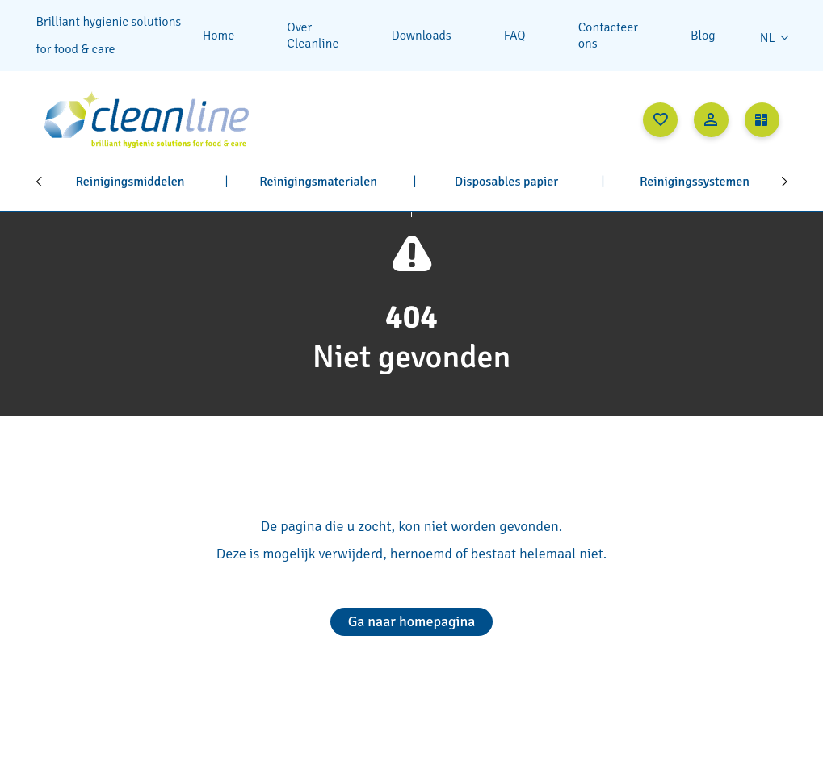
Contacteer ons (608, 35)
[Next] (784, 181)
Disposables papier (506, 182)
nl (767, 38)
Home (219, 35)
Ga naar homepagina (412, 621)
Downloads (421, 35)
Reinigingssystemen (695, 182)
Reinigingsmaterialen (318, 182)
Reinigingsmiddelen (129, 182)
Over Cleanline (312, 35)
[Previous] (39, 181)
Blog (703, 35)
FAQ (515, 35)
